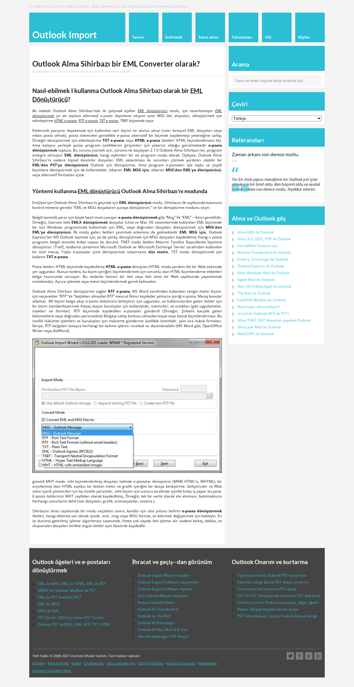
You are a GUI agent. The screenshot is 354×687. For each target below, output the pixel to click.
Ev (53, 71)
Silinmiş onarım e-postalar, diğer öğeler (278, 602)
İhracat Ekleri (156, 602)
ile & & (162, 629)
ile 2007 (59, 597)
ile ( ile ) (263, 313)
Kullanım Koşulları (181, 663)
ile (264, 252)
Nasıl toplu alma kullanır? (258, 306)
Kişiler (76, 663)
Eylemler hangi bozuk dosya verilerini (272, 582)
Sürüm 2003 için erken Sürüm (70, 617)
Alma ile (255, 232)
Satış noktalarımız (121, 663)
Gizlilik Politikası (151, 663)
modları (164, 575)
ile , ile (67, 590)
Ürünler (38, 663)
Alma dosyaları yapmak (274, 320)
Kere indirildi (58, 663)
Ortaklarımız (94, 663)
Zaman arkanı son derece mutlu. (265, 154)
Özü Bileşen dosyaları (163, 595)
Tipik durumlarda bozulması (272, 575)
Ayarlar (165, 588)
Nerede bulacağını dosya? (163, 636)
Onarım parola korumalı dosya (267, 588)
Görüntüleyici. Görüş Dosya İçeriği (277, 616)
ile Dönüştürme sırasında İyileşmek (279, 595)
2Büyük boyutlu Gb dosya (268, 609)
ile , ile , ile (72, 583)
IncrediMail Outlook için (257, 245)
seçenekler (168, 582)
